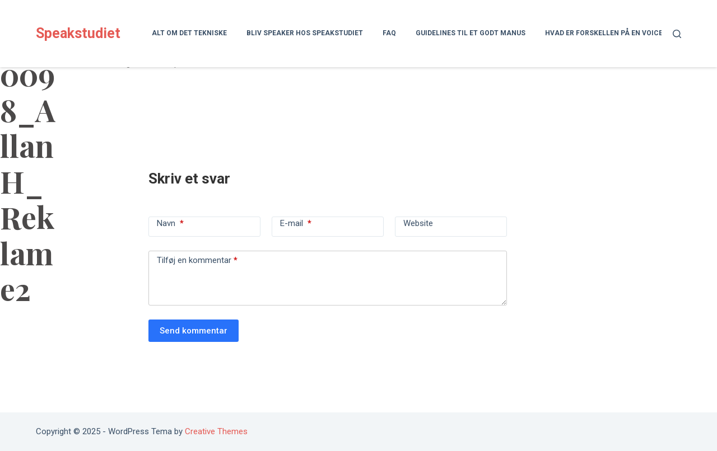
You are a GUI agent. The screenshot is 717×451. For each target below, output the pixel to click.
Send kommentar (193, 331)
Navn (170, 223)
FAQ (389, 33)
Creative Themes (216, 431)
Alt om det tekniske (189, 33)
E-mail (295, 223)
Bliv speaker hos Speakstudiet (304, 33)
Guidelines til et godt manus (470, 33)
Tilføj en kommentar (197, 260)
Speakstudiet (78, 33)
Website (418, 223)
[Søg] (677, 34)
